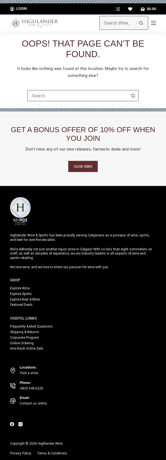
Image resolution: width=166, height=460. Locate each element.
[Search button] (141, 23)
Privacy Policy (20, 453)
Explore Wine (20, 288)
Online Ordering (22, 343)
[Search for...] (117, 23)
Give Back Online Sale (26, 348)
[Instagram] (20, 424)
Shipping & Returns (24, 332)
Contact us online (33, 403)
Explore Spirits (21, 294)
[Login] (18, 9)
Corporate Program (24, 338)
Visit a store (29, 373)
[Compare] (118, 9)
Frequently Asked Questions (31, 326)
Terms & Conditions (52, 453)
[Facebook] (12, 424)
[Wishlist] (130, 9)
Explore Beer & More (25, 299)
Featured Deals (21, 305)
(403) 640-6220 (31, 388)
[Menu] (153, 22)
